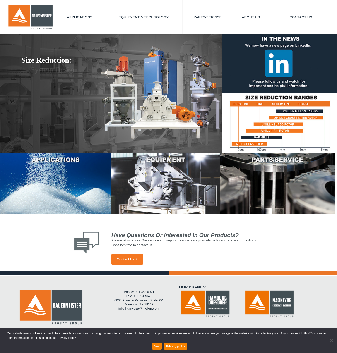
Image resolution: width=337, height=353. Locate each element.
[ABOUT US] (253, 17)
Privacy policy (175, 346)
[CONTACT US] (300, 17)
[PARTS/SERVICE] (207, 17)
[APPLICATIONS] (80, 17)
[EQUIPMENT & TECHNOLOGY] (143, 17)
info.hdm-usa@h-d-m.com (139, 308)
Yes (156, 346)
